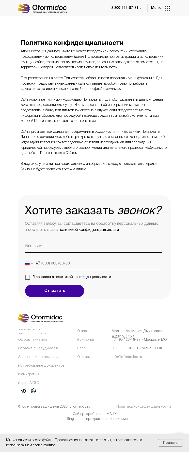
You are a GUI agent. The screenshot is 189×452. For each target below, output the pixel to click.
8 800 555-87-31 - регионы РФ (137, 348)
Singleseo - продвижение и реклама (97, 419)
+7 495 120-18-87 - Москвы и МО (139, 339)
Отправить (54, 291)
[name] (93, 246)
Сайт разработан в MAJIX (95, 414)
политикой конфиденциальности (89, 230)
